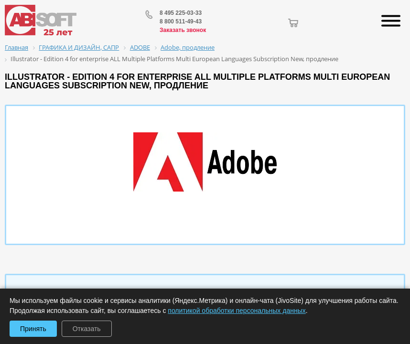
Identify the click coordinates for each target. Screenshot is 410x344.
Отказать (87, 329)
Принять (33, 329)
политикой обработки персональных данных (236, 310)
